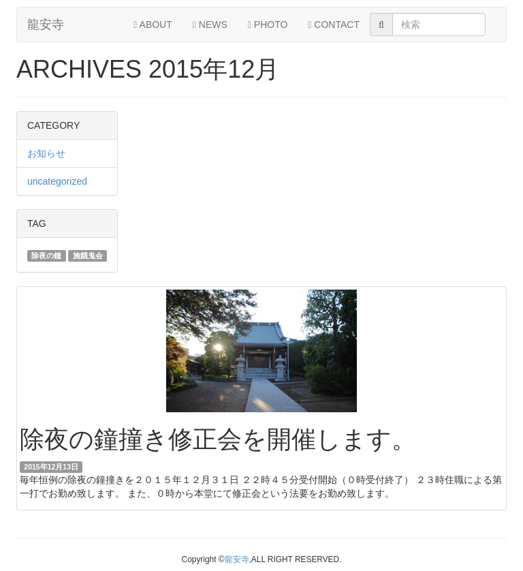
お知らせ (46, 153)
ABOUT (152, 24)
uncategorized (57, 181)
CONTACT (334, 24)
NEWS (210, 24)
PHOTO (268, 24)
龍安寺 (45, 24)
